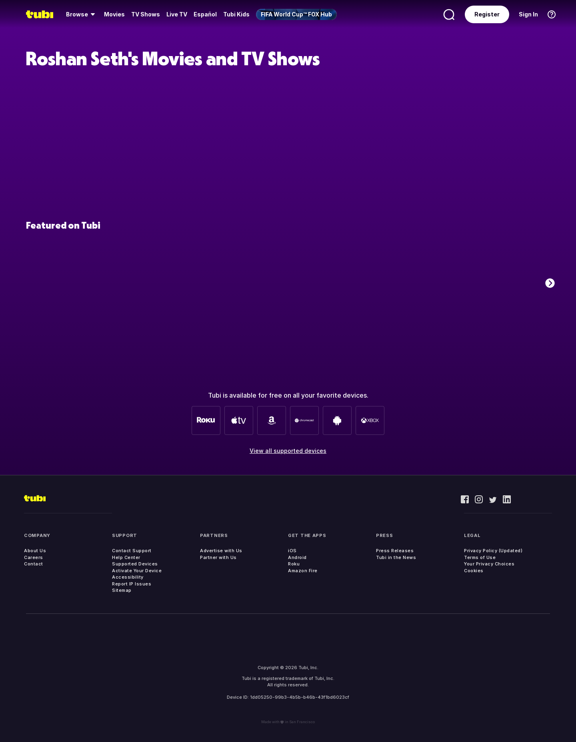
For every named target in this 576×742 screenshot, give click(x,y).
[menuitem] (82, 14)
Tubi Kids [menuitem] (236, 14)
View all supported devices (288, 450)
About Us (35, 550)
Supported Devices (135, 564)
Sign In (528, 14)
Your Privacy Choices (489, 564)
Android (297, 557)
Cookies (474, 570)
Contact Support (132, 550)
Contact (33, 564)
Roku (294, 564)
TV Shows (145, 14)
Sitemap (122, 590)
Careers (33, 557)
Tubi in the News (396, 557)
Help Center (126, 557)
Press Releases (395, 550)
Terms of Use (480, 557)
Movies (114, 14)
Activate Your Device (137, 570)
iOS (292, 550)
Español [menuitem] (205, 14)
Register (487, 14)
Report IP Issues (131, 584)
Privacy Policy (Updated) (493, 550)
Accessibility (128, 577)
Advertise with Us (221, 550)
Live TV (176, 14)
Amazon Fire (303, 570)
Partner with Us (218, 557)
